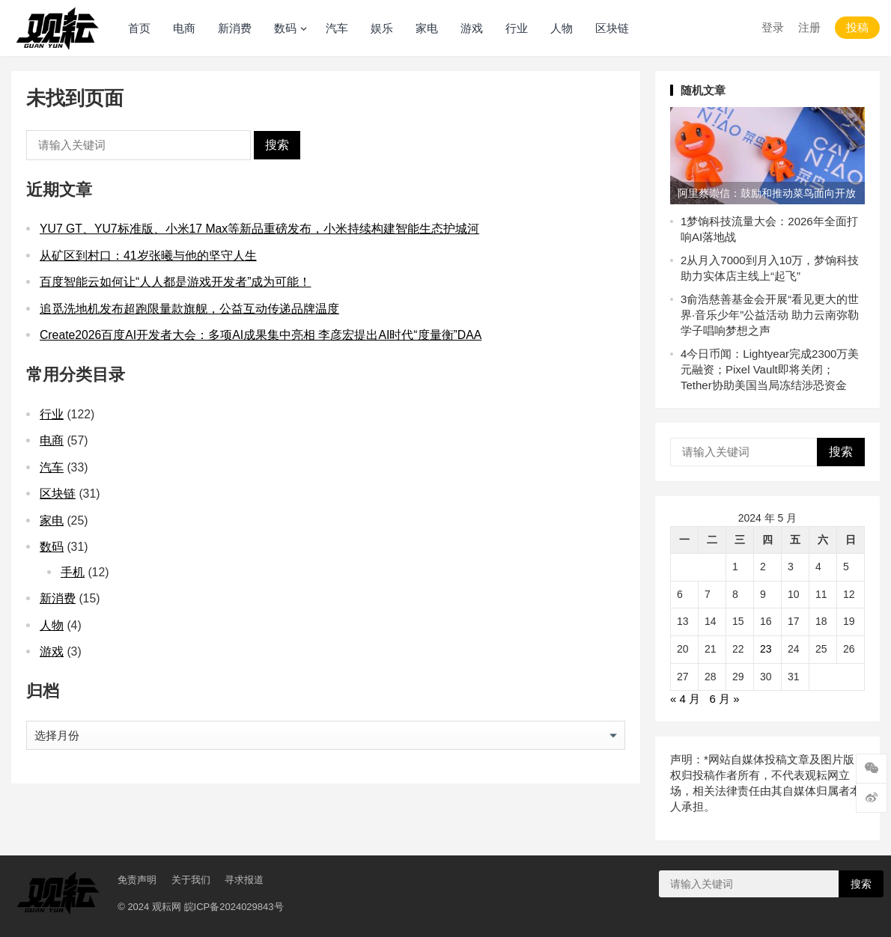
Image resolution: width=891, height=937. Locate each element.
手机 (73, 572)
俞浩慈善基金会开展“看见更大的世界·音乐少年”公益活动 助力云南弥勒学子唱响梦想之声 (770, 315)
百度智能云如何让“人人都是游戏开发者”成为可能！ (175, 281)
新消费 (235, 28)
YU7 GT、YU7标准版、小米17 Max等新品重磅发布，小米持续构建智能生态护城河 (259, 228)
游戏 (471, 28)
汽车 (337, 28)
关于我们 (190, 879)
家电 (427, 28)
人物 (561, 28)
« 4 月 (685, 698)
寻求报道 (244, 879)
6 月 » (725, 698)
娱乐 (382, 28)
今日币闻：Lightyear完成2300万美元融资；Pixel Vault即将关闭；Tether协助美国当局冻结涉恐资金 (770, 369)
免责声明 (137, 879)
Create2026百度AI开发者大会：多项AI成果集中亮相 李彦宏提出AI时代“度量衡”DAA (260, 335)
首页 (139, 28)
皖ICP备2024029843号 (234, 906)
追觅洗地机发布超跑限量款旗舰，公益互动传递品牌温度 (189, 308)
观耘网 (166, 906)
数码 (285, 28)
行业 (516, 28)
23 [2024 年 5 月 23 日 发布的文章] (766, 649)
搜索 (277, 144)
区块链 (612, 28)
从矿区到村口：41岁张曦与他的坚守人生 (148, 255)
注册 (809, 27)
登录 (772, 27)
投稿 (857, 27)
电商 (184, 28)
